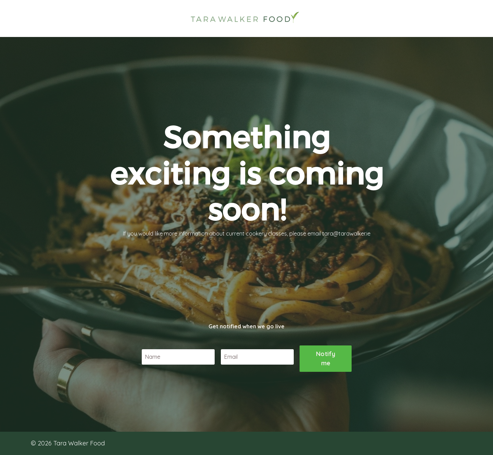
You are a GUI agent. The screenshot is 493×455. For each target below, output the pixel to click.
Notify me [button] (326, 386)
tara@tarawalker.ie (346, 238)
